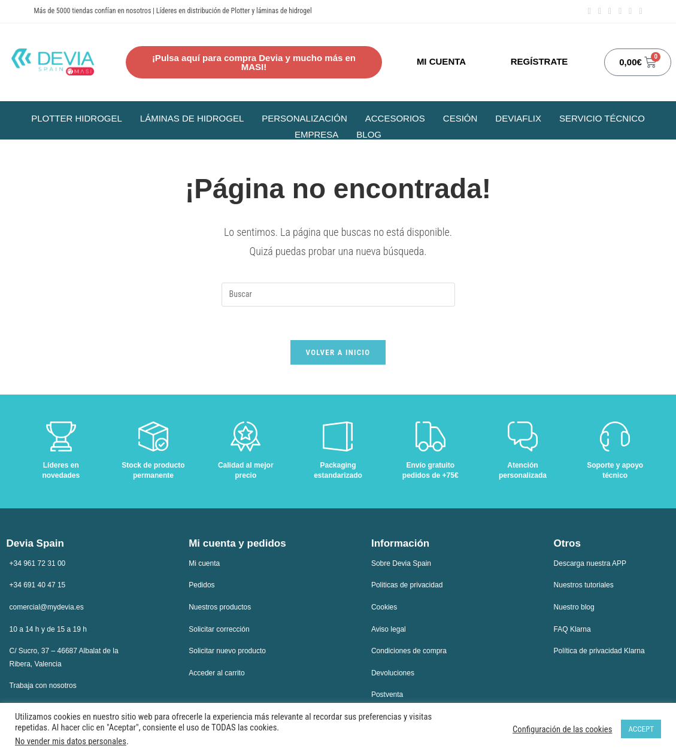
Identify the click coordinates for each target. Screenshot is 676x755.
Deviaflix (518, 118)
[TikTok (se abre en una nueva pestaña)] (638, 11)
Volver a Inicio (338, 354)
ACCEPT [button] (641, 728)
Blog (368, 134)
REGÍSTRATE (539, 61)
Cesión (460, 118)
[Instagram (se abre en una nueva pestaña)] (600, 11)
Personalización (304, 118)
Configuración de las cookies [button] (562, 729)
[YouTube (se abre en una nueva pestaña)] (620, 11)
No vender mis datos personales (70, 741)
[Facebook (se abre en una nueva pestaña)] (589, 11)
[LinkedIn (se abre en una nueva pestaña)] (610, 11)
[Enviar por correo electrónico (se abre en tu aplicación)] (630, 11)
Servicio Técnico (602, 118)
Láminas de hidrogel (192, 118)
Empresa (316, 134)
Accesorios (395, 118)
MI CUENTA (441, 61)
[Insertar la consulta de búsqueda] (338, 295)
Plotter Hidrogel (76, 118)
